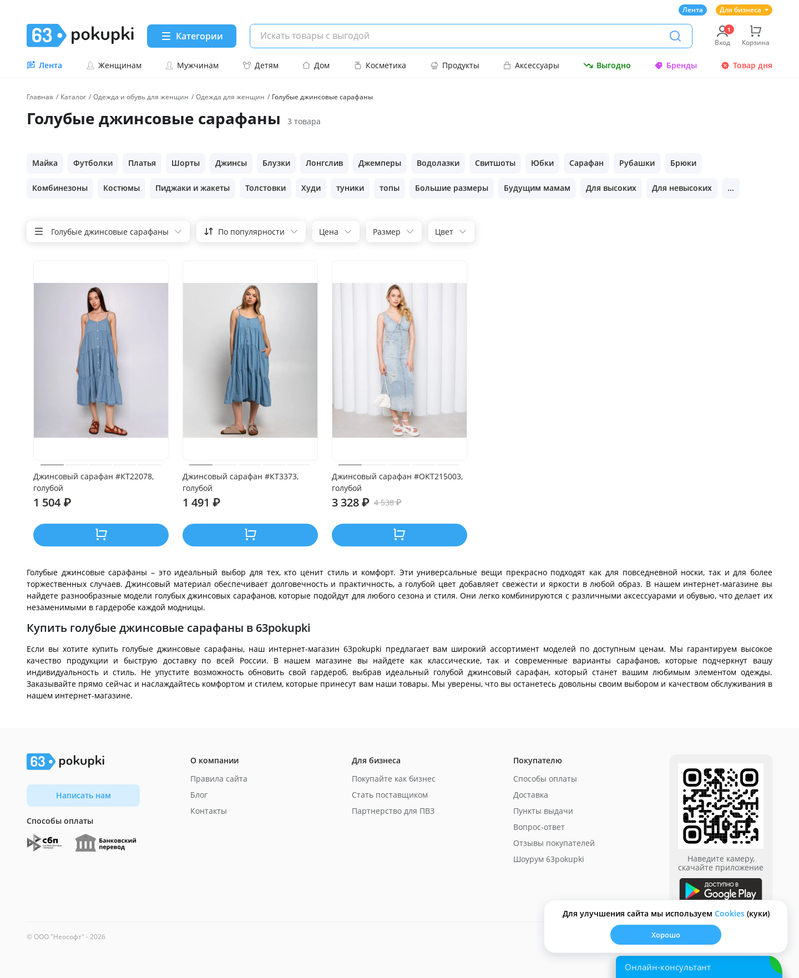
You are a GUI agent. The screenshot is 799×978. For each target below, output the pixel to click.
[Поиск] (675, 36)
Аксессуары (531, 65)
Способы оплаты (545, 778)
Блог (199, 794)
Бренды (675, 65)
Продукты (454, 65)
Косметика (379, 65)
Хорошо (665, 935)
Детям (260, 65)
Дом (316, 65)
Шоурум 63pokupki (548, 859)
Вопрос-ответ (539, 827)
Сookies (730, 913)
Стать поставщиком (390, 794)
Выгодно (607, 65)
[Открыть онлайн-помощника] (699, 967)
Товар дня (746, 65)
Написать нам (83, 795)
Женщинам (113, 65)
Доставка (530, 794)
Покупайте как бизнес (394, 778)
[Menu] (191, 36)
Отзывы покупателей (554, 843)
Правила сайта (218, 778)
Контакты (208, 810)
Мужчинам (192, 65)
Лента (692, 9)
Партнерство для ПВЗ (393, 810)
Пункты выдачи (543, 810)
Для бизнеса (744, 9)
